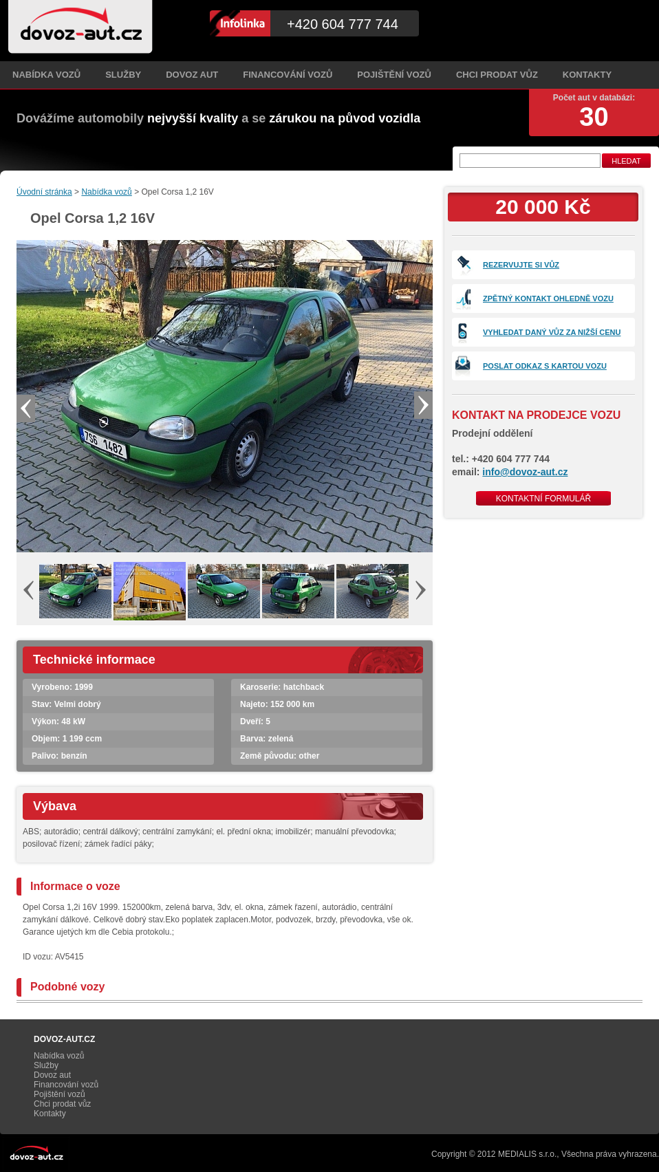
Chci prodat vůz (497, 74)
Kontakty (587, 74)
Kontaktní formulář (543, 498)
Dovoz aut (192, 74)
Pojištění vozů (394, 74)
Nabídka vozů (46, 74)
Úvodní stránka (44, 192)
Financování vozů (287, 74)
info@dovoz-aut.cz (525, 471)
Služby (123, 74)
